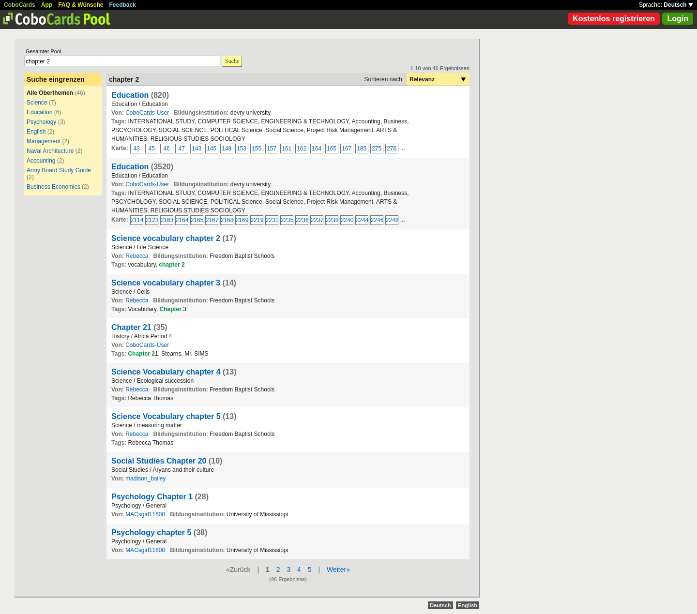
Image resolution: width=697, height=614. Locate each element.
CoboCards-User (147, 112)
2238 (332, 220)
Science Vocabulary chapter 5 (166, 416)
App (46, 4)
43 (137, 148)
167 (346, 148)
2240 (347, 220)
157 (271, 148)
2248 (392, 220)
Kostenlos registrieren (614, 19)
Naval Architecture (50, 151)
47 (182, 148)
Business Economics (53, 186)
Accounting (41, 160)
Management (44, 141)
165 (331, 148)
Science (37, 102)
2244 (362, 220)
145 (211, 148)
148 (226, 148)
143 (196, 148)
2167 (212, 220)
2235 (287, 220)
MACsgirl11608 (145, 514)
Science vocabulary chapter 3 (165, 283)
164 (316, 148)
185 (361, 148)
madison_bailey (145, 478)
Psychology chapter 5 (151, 532)
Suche (232, 61)
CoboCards (19, 4)
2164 (182, 220)
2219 (257, 220)
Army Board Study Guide (59, 170)
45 (152, 148)
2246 (377, 220)
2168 (227, 220)
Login (677, 19)
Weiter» (338, 569)
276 (391, 148)
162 (301, 148)
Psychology (41, 122)
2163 (167, 220)
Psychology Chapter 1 (152, 497)
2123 (152, 220)
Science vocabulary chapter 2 (165, 238)
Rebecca (136, 256)
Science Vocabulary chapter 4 (166, 372)
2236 (302, 220)
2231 (272, 220)
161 (286, 148)
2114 (137, 220)
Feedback (122, 4)
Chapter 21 (131, 327)
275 (376, 148)
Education (39, 112)
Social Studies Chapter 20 (159, 461)
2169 (242, 220)
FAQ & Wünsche (80, 4)
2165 (197, 220)
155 (256, 148)
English (36, 131)
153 (241, 148)
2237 (317, 220)
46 (167, 148)
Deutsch (678, 4)
